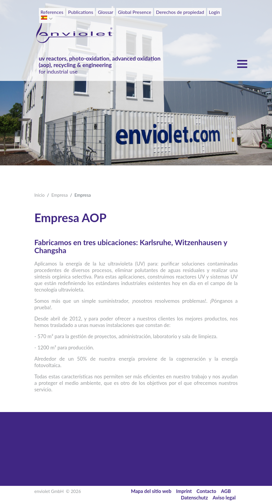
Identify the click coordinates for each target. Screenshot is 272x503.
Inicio (39, 195)
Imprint (184, 491)
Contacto (206, 491)
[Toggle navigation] (225, 23)
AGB (226, 491)
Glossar (105, 12)
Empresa (59, 195)
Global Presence (134, 12)
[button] (51, 18)
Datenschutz (194, 497)
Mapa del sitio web (151, 491)
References (52, 12)
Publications (80, 12)
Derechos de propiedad (180, 12)
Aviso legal (224, 497)
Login (214, 12)
